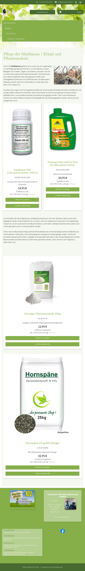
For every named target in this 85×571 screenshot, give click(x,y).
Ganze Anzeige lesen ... (62, 517)
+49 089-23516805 (45, 2)
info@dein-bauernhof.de (65, 2)
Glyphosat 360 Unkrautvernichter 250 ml (22, 171)
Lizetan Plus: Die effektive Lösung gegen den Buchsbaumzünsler (20, 546)
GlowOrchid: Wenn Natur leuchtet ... (17, 532)
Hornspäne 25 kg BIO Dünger (42, 443)
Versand (32, 194)
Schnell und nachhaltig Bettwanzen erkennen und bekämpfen (22, 539)
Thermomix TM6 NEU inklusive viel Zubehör (62, 495)
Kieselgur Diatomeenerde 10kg (42, 313)
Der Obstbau (11, 33)
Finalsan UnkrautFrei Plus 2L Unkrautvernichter (63, 163)
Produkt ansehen (22, 199)
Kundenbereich (42, 12)
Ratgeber (8, 28)
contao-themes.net (56, 567)
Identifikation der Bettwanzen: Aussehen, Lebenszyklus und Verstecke (19, 553)
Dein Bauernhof (9, 23)
